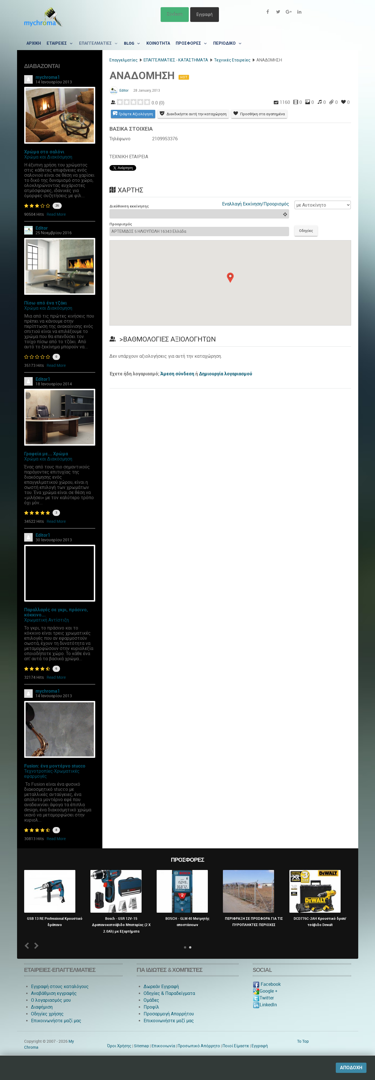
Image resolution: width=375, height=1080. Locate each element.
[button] (230, 278)
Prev (27, 945)
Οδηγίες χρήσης (47, 1014)
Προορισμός (120, 224)
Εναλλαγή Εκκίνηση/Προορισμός (255, 204)
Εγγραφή (204, 14)
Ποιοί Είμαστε (236, 1045)
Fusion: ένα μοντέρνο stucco (54, 766)
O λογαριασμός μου (51, 1000)
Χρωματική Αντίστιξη (46, 620)
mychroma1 (48, 77)
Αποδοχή (351, 1067)
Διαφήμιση (42, 1007)
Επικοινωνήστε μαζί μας (56, 1020)
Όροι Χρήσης (119, 1045)
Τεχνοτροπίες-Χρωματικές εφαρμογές (52, 773)
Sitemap (141, 1045)
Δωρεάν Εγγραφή (161, 986)
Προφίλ (151, 1007)
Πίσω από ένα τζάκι (45, 303)
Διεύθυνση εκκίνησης (129, 206)
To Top (303, 1041)
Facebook (267, 984)
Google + (265, 991)
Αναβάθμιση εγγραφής (54, 993)
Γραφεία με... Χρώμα (46, 453)
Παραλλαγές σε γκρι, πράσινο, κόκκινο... (56, 612)
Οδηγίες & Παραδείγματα (169, 993)
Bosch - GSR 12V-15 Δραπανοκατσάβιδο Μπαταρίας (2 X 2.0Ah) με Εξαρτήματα (121, 925)
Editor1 (43, 379)
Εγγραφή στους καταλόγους (60, 986)
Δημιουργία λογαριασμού (225, 374)
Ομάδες (151, 1000)
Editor (42, 228)
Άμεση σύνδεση (177, 374)
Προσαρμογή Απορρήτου (169, 1014)
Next (35, 945)
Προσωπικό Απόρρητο (199, 1045)
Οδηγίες (306, 231)
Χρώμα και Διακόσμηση (48, 157)
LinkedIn (265, 1004)
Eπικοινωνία (163, 1045)
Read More (56, 214)
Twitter (263, 998)
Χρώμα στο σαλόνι (44, 152)
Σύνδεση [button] (175, 14)
